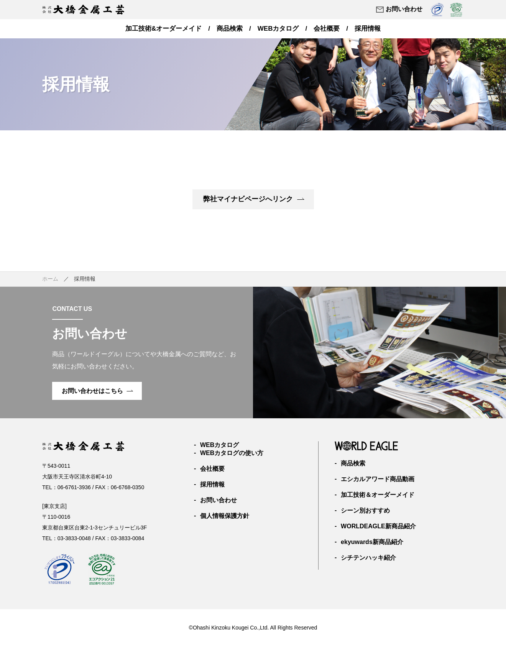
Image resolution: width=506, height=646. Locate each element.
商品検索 (230, 28)
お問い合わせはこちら (97, 391)
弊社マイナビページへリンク (253, 199)
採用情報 (368, 28)
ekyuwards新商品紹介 (372, 542)
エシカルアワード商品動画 (377, 479)
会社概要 (327, 28)
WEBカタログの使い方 (231, 453)
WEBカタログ (278, 28)
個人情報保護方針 (224, 516)
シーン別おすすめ (365, 510)
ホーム (50, 279)
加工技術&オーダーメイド (163, 28)
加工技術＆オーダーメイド (377, 494)
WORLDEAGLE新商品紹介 (378, 526)
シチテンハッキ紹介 (368, 557)
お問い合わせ (398, 9)
